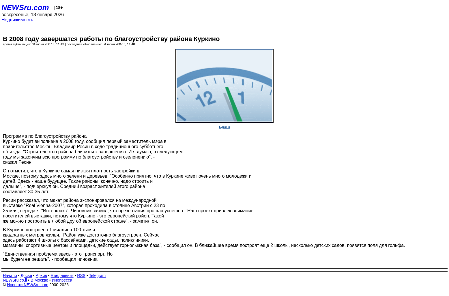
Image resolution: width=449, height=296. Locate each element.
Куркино (224, 127)
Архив (41, 275)
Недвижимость (17, 19)
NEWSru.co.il (15, 280)
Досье (26, 275)
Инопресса (62, 280)
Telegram (97, 275)
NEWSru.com (25, 7)
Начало (10, 275)
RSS (81, 275)
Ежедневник (62, 275)
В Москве (39, 280)
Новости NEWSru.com (27, 284)
